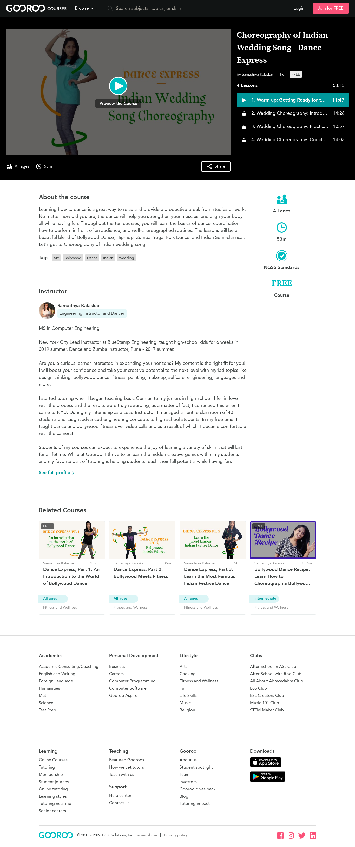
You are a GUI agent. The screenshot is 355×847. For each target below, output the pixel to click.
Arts (183, 666)
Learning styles (53, 796)
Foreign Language (56, 680)
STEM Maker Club (267, 710)
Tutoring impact (195, 803)
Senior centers (52, 810)
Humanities (49, 688)
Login (299, 8)
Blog (184, 796)
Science (46, 702)
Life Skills (188, 695)
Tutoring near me (55, 803)
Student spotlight (196, 767)
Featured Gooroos (126, 759)
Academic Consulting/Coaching (68, 666)
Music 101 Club (264, 702)
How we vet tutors (126, 767)
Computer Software (128, 688)
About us (188, 759)
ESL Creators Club (267, 695)
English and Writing (57, 673)
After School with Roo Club (275, 673)
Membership (51, 774)
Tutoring (47, 767)
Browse (85, 8)
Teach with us (121, 774)
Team (184, 774)
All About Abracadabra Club (276, 680)
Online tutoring (53, 788)
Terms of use (147, 835)
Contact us (119, 802)
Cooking (188, 673)
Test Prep (47, 710)
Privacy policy (176, 835)
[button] (85, 8)
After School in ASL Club (273, 666)
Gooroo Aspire (123, 695)
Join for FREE (331, 8)
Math (44, 695)
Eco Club (258, 688)
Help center (120, 795)
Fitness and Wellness (199, 680)
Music (185, 702)
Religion (187, 710)
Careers (116, 673)
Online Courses (53, 759)
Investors (188, 781)
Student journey (54, 781)
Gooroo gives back (197, 788)
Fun (183, 688)
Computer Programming (132, 680)
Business (117, 666)
